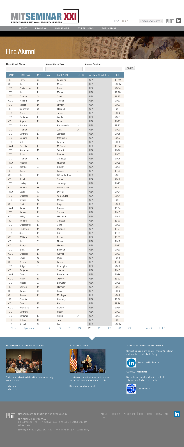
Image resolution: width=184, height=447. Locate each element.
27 (109, 328)
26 (99, 328)
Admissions (62, 28)
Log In (125, 20)
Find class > (11, 389)
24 (79, 328)
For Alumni (109, 28)
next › (149, 328)
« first (13, 328)
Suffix (80, 75)
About (23, 28)
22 (60, 328)
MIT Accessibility (81, 429)
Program (41, 28)
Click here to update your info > (84, 386)
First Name (26, 75)
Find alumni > (12, 386)
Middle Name (44, 75)
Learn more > (144, 388)
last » (162, 328)
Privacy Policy (62, 429)
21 (50, 328)
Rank (11, 75)
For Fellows (86, 28)
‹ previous (28, 328)
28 (119, 328)
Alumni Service (92, 64)
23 (69, 328)
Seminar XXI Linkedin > (148, 362)
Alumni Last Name (15, 64)
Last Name (63, 75)
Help (116, 20)
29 (129, 328)
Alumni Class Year (54, 64)
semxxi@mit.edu (26, 429)
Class (118, 75)
